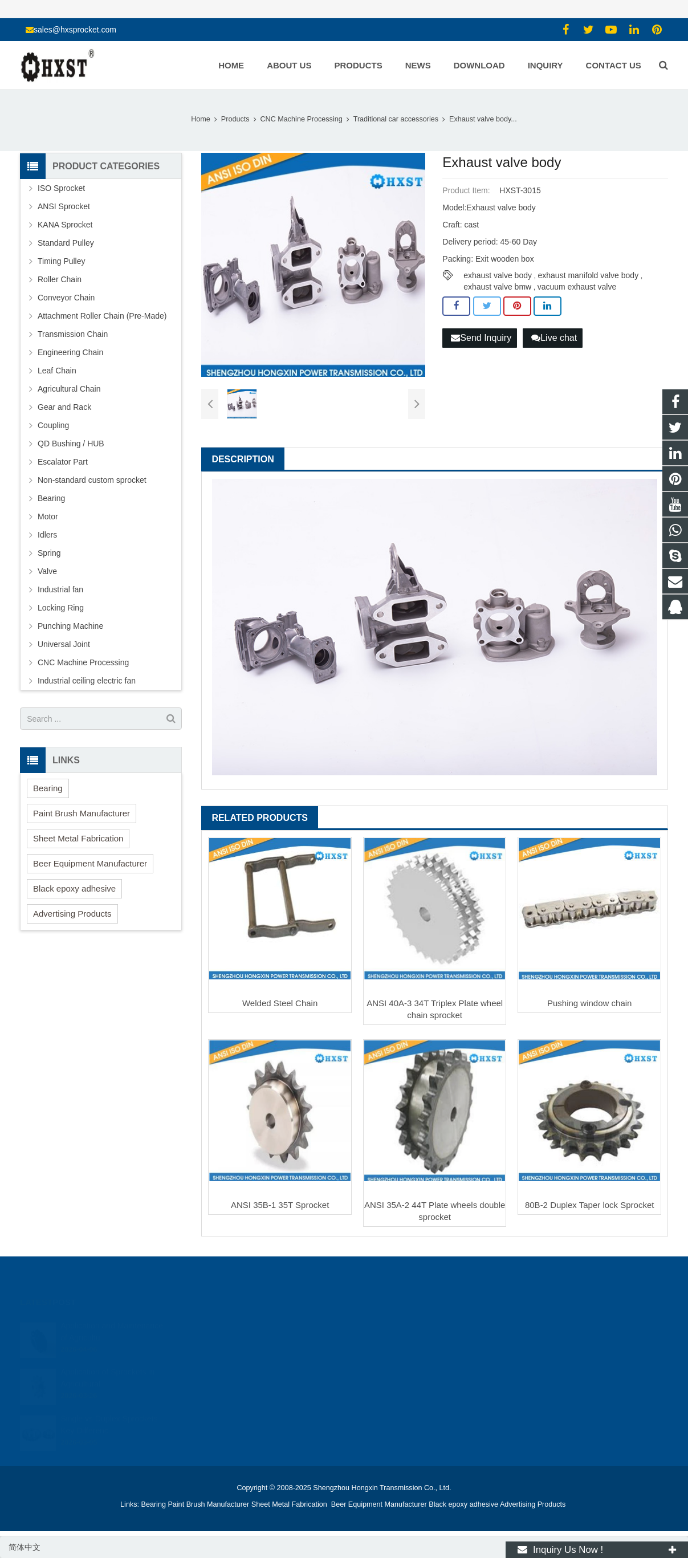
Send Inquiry (481, 338)
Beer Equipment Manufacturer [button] (90, 863)
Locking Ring (61, 607)
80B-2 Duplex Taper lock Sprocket (589, 1205)
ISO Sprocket (61, 188)
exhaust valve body (497, 275)
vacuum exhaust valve (577, 286)
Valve (47, 571)
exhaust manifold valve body (588, 275)
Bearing (51, 498)
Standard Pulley (66, 242)
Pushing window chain (589, 1003)
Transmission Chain (73, 334)
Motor (48, 516)
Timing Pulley (62, 261)
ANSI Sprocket (64, 206)
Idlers (47, 534)
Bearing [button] (48, 788)
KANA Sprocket (65, 224)
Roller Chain (60, 279)
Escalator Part (63, 461)
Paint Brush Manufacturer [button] (81, 813)
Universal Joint (64, 644)
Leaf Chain (57, 370)
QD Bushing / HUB (71, 443)
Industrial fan (60, 589)
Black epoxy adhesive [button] (74, 888)
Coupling (53, 425)
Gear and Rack (64, 407)
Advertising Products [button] (72, 913)
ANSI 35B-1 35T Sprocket (280, 1205)
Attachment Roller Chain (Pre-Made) (102, 315)
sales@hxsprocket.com (75, 29)
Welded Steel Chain (279, 1003)
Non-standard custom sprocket (92, 480)
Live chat (554, 338)
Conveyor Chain (66, 297)
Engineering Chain (70, 352)
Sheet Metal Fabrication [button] (78, 838)
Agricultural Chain (69, 388)
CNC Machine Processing (83, 662)
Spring (49, 553)
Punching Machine (70, 625)
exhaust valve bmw (497, 286)
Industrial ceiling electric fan (87, 680)
